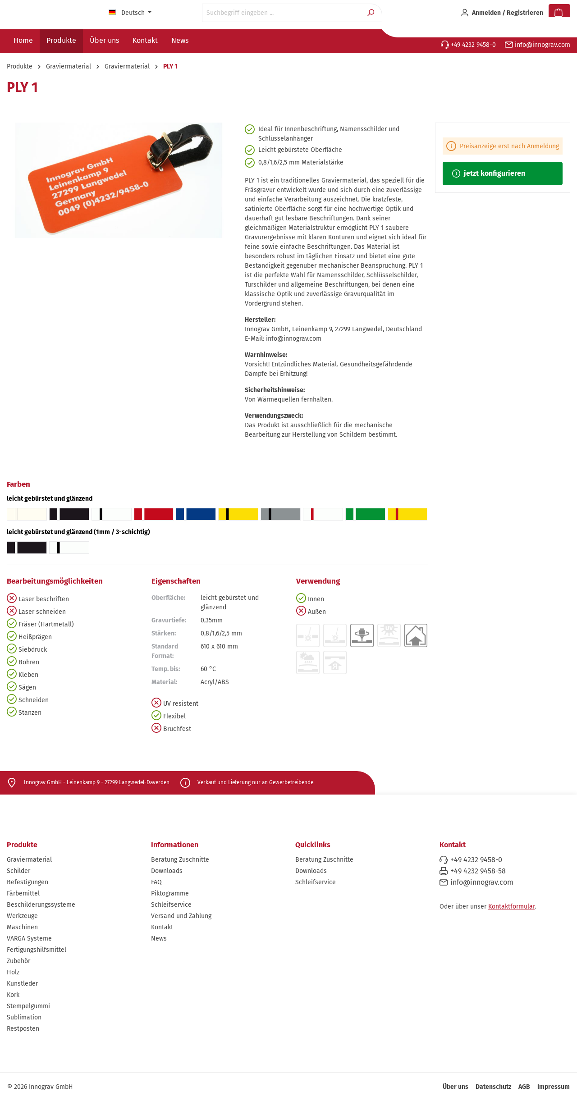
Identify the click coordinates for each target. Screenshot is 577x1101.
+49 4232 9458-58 (478, 871)
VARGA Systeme (29, 938)
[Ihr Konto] (502, 13)
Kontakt (162, 927)
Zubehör (18, 961)
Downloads (167, 871)
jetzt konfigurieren (488, 173)
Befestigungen (27, 882)
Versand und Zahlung (181, 916)
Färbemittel (23, 893)
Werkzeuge (22, 916)
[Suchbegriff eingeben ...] (282, 13)
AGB (524, 1087)
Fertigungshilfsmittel (36, 950)
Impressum (553, 1087)
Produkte (22, 845)
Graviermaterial (29, 859)
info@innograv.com (537, 45)
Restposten (23, 1028)
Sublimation (24, 1017)
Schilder (18, 871)
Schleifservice (171, 905)
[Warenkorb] (559, 13)
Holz (13, 972)
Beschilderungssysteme (41, 905)
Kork (13, 995)
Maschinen (22, 927)
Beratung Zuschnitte (180, 859)
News (159, 938)
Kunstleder (22, 983)
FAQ (156, 882)
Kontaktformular (511, 906)
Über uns (455, 1087)
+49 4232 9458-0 (468, 45)
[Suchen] (371, 13)
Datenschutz (493, 1087)
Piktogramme (170, 893)
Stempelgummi (28, 1006)
